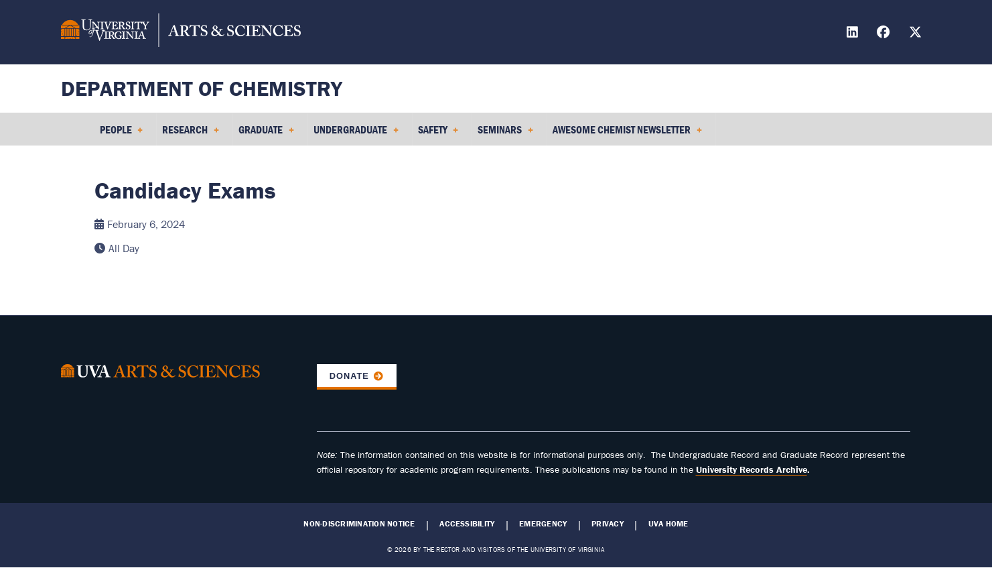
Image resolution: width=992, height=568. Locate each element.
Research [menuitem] (190, 134)
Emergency (543, 523)
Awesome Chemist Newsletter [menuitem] (627, 134)
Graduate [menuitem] (266, 134)
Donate (349, 376)
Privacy (607, 523)
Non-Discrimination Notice (359, 523)
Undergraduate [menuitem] (356, 134)
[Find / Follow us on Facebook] (885, 34)
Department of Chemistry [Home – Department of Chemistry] (201, 88)
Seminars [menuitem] (505, 134)
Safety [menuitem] (438, 134)
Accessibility (466, 523)
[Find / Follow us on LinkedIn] (854, 34)
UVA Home (668, 523)
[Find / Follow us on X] (917, 34)
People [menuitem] (121, 134)
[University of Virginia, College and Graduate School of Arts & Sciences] (181, 32)
